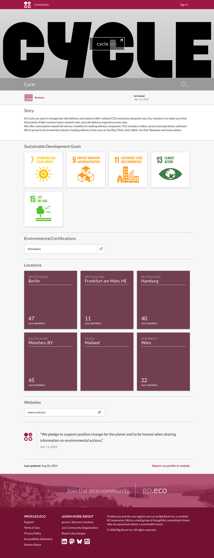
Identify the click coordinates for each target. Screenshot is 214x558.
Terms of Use (32, 527)
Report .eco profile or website (171, 465)
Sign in (184, 4)
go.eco (65, 522)
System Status (32, 544)
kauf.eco (88, 522)
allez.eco (76, 522)
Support (29, 522)
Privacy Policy (32, 533)
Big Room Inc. (125, 529)
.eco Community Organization (80, 527)
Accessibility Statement (38, 539)
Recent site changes (73, 533)
